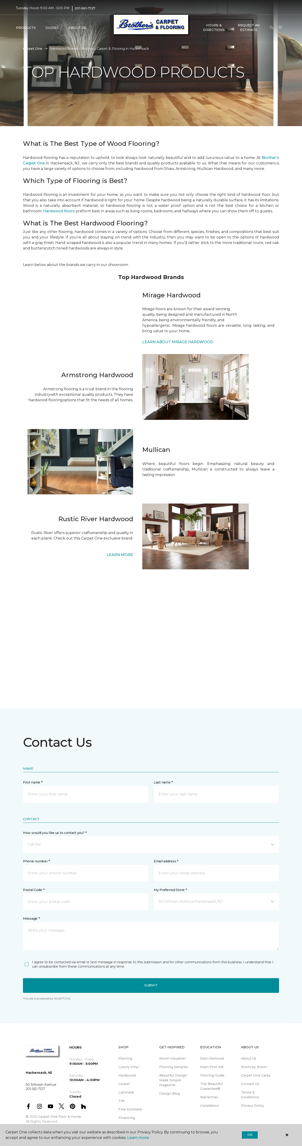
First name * (32, 782)
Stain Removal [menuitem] (212, 1058)
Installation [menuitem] (209, 1106)
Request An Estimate (249, 27)
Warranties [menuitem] (209, 1097)
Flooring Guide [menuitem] (212, 1075)
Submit (151, 985)
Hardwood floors (59, 211)
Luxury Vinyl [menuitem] (128, 1067)
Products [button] (26, 28)
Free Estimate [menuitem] (130, 1109)
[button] (271, 28)
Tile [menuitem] (121, 1101)
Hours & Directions (213, 27)
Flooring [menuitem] (125, 1058)
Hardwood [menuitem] (127, 1075)
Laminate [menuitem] (126, 1092)
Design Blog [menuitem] (169, 1093)
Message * (31, 918)
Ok (249, 1135)
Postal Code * (33, 889)
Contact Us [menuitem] (250, 1084)
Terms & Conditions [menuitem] (250, 1094)
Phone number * (36, 861)
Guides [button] (52, 28)
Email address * (166, 861)
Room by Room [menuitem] (254, 1067)
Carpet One (32, 49)
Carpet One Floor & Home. (60, 1117)
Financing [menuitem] (126, 1118)
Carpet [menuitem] (124, 1084)
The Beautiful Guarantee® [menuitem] (211, 1086)
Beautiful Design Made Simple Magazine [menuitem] (173, 1080)
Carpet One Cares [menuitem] (256, 1075)
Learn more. (138, 1137)
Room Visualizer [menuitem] (172, 1058)
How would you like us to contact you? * (55, 832)
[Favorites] (280, 28)
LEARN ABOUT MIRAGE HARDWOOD (177, 342)
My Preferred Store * (170, 889)
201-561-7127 (85, 8)
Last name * (163, 782)
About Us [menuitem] (248, 1058)
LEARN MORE (120, 555)
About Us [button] (77, 28)
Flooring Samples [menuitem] (173, 1067)
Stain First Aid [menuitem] (211, 1067)
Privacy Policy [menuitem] (252, 1106)
